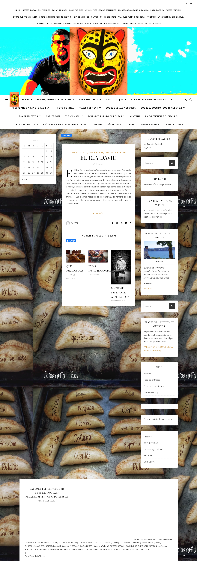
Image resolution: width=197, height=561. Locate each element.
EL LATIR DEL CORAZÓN (147, 546)
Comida (73, 152)
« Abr (24, 179)
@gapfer (148, 147)
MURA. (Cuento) (154, 542)
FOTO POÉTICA (157, 10)
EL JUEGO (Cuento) (32, 546)
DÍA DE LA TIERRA (153, 24)
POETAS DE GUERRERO (116, 152)
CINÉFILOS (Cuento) (139, 542)
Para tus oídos (59, 10)
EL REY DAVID (98, 157)
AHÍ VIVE (148, 455)
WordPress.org (151, 392)
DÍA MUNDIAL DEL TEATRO (116, 24)
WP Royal (41, 556)
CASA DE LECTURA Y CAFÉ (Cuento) (55, 546)
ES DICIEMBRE (110, 17)
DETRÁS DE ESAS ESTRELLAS (90, 542)
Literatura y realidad (153, 449)
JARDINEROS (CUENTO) (34, 542)
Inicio (18, 10)
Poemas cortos (44, 24)
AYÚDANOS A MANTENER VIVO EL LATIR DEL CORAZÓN (78, 24)
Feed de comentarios (154, 386)
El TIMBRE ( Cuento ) (111, 542)
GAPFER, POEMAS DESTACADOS (36, 10)
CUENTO (83, 152)
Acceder (147, 373)
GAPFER (74, 223)
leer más (98, 213)
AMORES (148, 288)
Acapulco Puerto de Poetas (132, 17)
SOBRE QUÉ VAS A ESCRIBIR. (25, 17)
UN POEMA (149, 461)
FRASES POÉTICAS (173, 10)
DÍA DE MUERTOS (81, 17)
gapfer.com (97, 17)
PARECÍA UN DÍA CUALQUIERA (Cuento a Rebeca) (89, 546)
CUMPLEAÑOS (96, 152)
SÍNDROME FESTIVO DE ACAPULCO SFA (120, 292)
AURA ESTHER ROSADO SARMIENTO (100, 10)
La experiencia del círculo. (171, 17)
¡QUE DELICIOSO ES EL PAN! (74, 271)
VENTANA (152, 17)
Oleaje (96, 549)
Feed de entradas (152, 379)
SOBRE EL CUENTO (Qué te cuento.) (55, 17)
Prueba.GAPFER (137, 24)
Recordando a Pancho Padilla (133, 10)
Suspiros (148, 436)
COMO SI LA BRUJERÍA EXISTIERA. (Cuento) (61, 542)
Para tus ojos (76, 10)
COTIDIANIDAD (151, 443)
